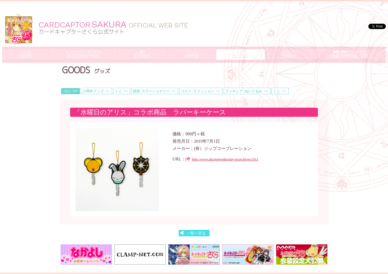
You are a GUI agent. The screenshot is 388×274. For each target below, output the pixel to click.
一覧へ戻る (196, 220)
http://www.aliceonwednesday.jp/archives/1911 (225, 146)
